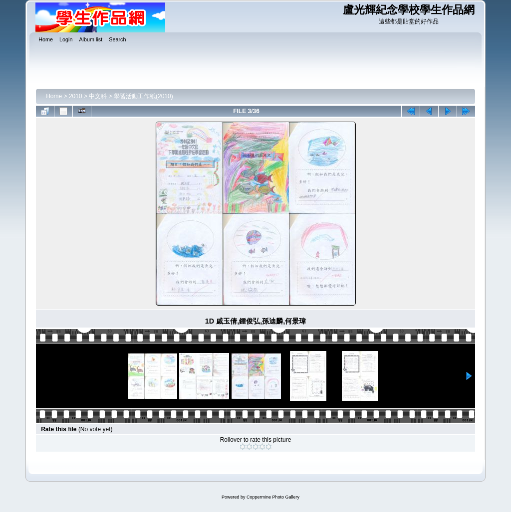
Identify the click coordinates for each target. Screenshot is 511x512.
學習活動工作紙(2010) (143, 96)
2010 (75, 96)
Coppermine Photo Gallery (273, 497)
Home (54, 96)
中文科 (98, 96)
